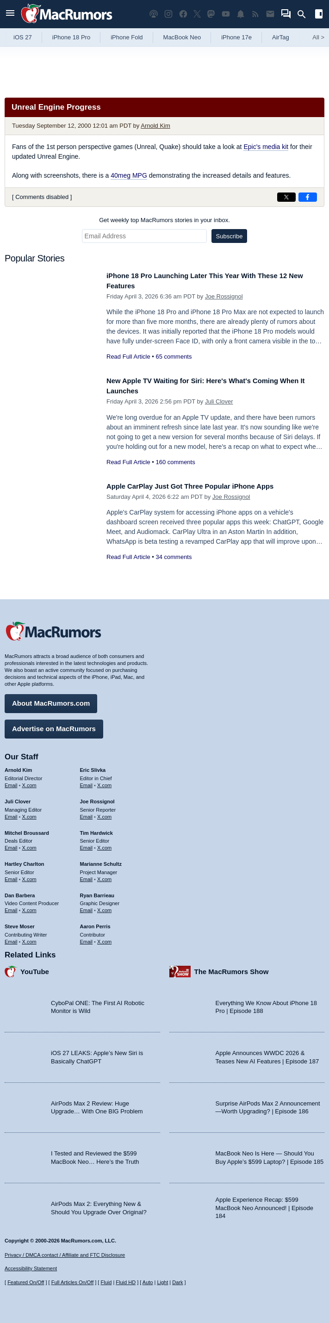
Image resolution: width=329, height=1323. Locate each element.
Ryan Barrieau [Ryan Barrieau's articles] (97, 891)
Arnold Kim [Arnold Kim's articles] (18, 767)
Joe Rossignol (224, 296)
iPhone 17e (236, 37)
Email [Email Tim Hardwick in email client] (86, 844)
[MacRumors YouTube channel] (225, 14)
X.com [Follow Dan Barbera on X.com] (29, 907)
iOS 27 (22, 37)
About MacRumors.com (51, 700)
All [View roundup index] (318, 37)
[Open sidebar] (318, 15)
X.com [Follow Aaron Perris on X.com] (104, 938)
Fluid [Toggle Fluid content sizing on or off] (106, 1282)
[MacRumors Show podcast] (153, 14)
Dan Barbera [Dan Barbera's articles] (20, 891)
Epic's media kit (265, 146)
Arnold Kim (155, 125)
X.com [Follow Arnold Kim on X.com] (29, 782)
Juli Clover (219, 401)
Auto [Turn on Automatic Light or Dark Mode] (148, 1282)
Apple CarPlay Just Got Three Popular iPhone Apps (202, 486)
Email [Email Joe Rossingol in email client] (86, 813)
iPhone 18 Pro (71, 37)
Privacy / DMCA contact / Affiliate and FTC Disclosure (65, 1255)
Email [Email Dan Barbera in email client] (11, 907)
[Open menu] (10, 14)
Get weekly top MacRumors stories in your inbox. (164, 220)
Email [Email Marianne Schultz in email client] (86, 875)
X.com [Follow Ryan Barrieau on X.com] (104, 907)
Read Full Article (128, 356)
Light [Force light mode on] (162, 1282)
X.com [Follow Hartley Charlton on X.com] (29, 875)
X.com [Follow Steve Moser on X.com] (29, 938)
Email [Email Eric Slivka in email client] (86, 782)
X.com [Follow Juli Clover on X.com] (29, 813)
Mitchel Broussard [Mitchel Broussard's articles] (27, 829)
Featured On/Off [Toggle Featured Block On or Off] (25, 1282)
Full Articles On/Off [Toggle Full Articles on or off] (72, 1282)
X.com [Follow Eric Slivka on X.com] (104, 782)
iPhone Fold (127, 37)
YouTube (34, 968)
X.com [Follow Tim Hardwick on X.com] (104, 844)
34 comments (173, 556)
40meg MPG (129, 175)
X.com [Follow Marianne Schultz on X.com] (104, 875)
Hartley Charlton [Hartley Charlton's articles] (24, 860)
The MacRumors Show (231, 968)
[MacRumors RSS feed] (255, 14)
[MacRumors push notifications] (240, 14)
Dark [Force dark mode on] (177, 1282)
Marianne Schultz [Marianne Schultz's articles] (101, 860)
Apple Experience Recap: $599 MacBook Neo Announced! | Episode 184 (265, 1204)
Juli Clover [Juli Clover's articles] (18, 798)
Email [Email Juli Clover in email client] (11, 813)
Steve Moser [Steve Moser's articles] (20, 923)
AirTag (280, 37)
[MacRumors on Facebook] (183, 14)
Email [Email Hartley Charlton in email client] (11, 875)
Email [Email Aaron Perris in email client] (86, 938)
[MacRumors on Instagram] (168, 14)
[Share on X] (286, 197)
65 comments (173, 356)
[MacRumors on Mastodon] (211, 14)
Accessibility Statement (31, 1268)
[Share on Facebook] (307, 197)
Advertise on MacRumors (54, 725)
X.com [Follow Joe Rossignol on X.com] (104, 813)
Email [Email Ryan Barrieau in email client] (86, 907)
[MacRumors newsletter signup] (270, 14)
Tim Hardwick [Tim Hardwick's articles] (96, 829)
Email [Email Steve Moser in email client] (11, 938)
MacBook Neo (182, 37)
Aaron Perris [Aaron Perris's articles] (95, 923)
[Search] (304, 14)
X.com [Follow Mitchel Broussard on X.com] (29, 844)
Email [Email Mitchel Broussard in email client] (11, 844)
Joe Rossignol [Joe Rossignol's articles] (97, 798)
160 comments (175, 462)
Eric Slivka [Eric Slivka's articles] (93, 767)
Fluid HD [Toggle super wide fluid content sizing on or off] (126, 1282)
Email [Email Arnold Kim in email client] (11, 782)
